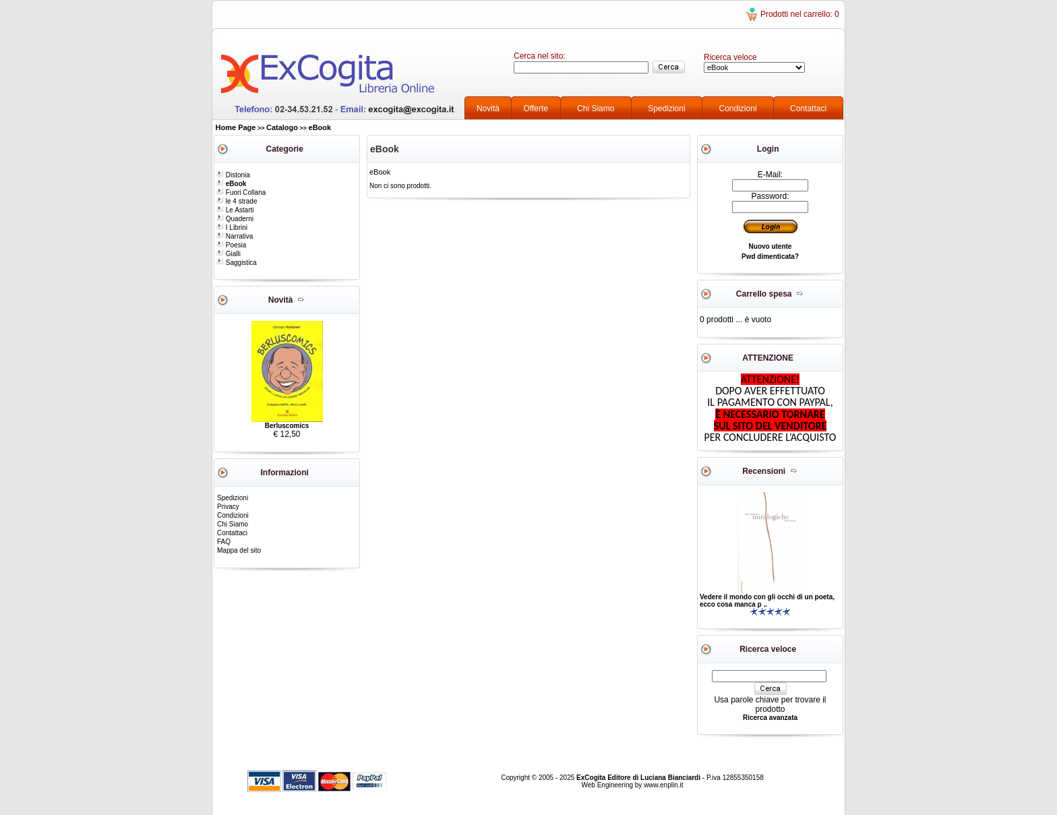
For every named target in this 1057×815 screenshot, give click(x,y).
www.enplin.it (663, 785)
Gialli (228, 254)
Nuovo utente (770, 246)
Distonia (233, 175)
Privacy (228, 506)
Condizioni (738, 108)
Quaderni (234, 218)
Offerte (536, 108)
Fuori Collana (241, 192)
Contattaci (808, 108)
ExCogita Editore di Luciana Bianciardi (639, 777)
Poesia (231, 245)
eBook (320, 127)
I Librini (231, 227)
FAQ (224, 541)
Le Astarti (234, 210)
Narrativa (234, 236)
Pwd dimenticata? (770, 256)
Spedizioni (666, 108)
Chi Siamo (595, 108)
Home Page (236, 127)
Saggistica (236, 262)
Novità (488, 108)
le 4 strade (236, 201)
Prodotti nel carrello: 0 (799, 14)
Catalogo (282, 127)
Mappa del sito (239, 550)
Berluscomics (287, 425)
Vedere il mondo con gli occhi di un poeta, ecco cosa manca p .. (767, 600)
